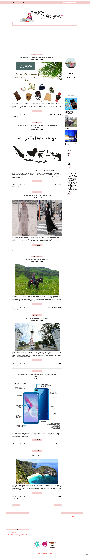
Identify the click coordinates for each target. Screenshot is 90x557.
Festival (23, 532)
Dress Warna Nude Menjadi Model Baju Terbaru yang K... (72, 176)
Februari (69, 192)
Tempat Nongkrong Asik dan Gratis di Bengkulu (37, 318)
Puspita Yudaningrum (48, 553)
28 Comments (15, 498)
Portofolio (53, 23)
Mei (68, 167)
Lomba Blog (55, 114)
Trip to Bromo (67, 128)
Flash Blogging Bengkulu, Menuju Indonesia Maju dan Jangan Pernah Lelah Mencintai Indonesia (37, 126)
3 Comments (15, 309)
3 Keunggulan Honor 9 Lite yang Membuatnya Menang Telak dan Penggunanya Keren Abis (37, 375)
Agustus (69, 164)
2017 (68, 194)
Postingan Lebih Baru (16, 505)
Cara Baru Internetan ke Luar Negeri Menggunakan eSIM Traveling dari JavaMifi (69, 112)
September (70, 163)
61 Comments (15, 116)
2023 (68, 154)
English (17, 532)
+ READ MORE (37, 180)
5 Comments (15, 365)
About (37, 23)
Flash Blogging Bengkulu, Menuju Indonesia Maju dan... (72, 173)
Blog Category (61, 23)
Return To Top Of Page (45, 554)
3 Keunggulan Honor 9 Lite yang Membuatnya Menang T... (72, 183)
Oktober (69, 162)
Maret (69, 191)
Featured (20, 532)
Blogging (10, 532)
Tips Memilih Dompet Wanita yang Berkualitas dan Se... (72, 189)
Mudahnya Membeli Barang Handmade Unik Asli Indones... (72, 170)
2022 (68, 155)
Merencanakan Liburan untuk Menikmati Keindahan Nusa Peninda (37, 453)
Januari (69, 193)
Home (29, 23)
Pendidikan (22, 533)
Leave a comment (16, 186)
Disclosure (45, 23)
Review (60, 114)
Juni (69, 166)
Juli (68, 165)
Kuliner (9, 533)
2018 (68, 160)
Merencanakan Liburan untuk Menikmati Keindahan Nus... (72, 186)
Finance (25, 532)
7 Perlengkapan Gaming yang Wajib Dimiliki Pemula (71, 144)
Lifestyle (60, 248)
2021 (68, 156)
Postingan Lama (57, 504)
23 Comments (15, 444)
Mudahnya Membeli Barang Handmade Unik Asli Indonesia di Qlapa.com (37, 57)
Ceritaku (60, 184)
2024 (68, 153)
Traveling (60, 307)
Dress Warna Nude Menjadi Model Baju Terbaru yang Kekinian (37, 195)
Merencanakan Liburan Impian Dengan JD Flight (37, 259)
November (70, 161)
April (69, 168)
